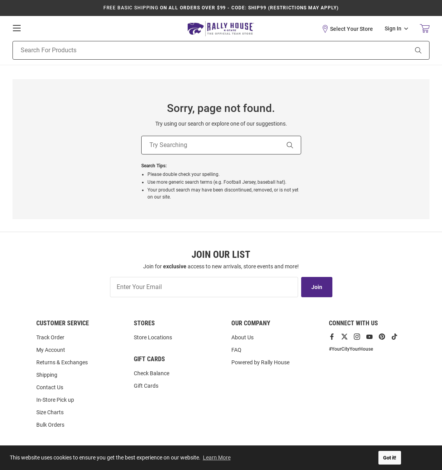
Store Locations (153, 337)
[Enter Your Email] (204, 287)
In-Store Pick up (55, 400)
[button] (347, 29)
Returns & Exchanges (62, 362)
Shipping (46, 375)
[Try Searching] (210, 145)
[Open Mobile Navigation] (16, 28)
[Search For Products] (200, 50)
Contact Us (49, 387)
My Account (50, 350)
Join (316, 287)
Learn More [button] (217, 457)
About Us (242, 337)
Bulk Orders (50, 425)
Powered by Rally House (260, 362)
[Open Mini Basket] (425, 29)
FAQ (236, 350)
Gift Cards (146, 386)
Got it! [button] (389, 458)
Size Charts (50, 412)
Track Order (50, 337)
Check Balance (151, 373)
